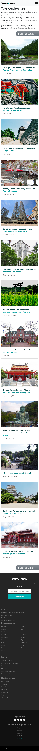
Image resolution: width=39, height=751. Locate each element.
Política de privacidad (8, 620)
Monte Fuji (4, 647)
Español (19, 738)
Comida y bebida (6, 660)
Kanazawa (4, 639)
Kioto (2, 642)
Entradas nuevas (27, 34)
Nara (22, 626)
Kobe (3, 645)
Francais (19, 730)
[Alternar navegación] (36, 3)
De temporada (5, 665)
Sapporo (23, 639)
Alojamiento (5, 681)
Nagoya (3, 650)
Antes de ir (4, 684)
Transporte (4, 697)
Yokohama (24, 647)
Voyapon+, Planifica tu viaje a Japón (12, 612)
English (19, 727)
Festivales (4, 668)
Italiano (19, 733)
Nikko (22, 629)
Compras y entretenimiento (9, 663)
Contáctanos (5, 617)
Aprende (4, 686)
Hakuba (3, 631)
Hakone (3, 629)
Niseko (23, 631)
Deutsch (19, 735)
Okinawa (23, 634)
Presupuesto (5, 692)
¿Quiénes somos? (7, 615)
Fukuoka (4, 626)
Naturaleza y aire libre (8, 671)
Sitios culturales (6, 673)
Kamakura (4, 637)
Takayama (24, 642)
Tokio (22, 645)
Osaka (23, 637)
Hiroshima (4, 634)
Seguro (3, 694)
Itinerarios (4, 689)
